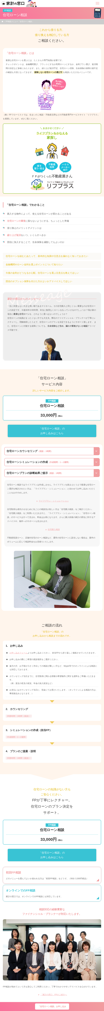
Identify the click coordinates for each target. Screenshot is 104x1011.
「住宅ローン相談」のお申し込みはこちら (52, 431)
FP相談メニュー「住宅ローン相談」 (20, 22)
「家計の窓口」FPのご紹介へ (53, 994)
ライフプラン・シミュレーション (54, 501)
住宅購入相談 (54, 529)
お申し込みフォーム (18, 653)
